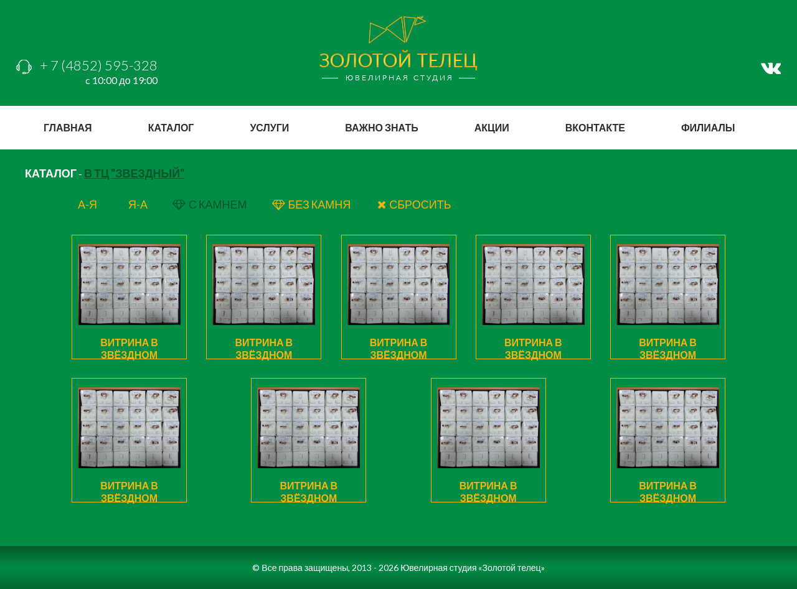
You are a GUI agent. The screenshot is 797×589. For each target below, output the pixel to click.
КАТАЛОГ (51, 173)
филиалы (708, 127)
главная (68, 127)
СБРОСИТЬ (414, 204)
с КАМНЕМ (209, 204)
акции (491, 127)
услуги (269, 127)
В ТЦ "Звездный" (134, 173)
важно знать (381, 127)
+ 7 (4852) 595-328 (87, 65)
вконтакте (595, 127)
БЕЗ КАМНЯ (312, 204)
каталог (171, 127)
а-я (87, 204)
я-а (138, 204)
